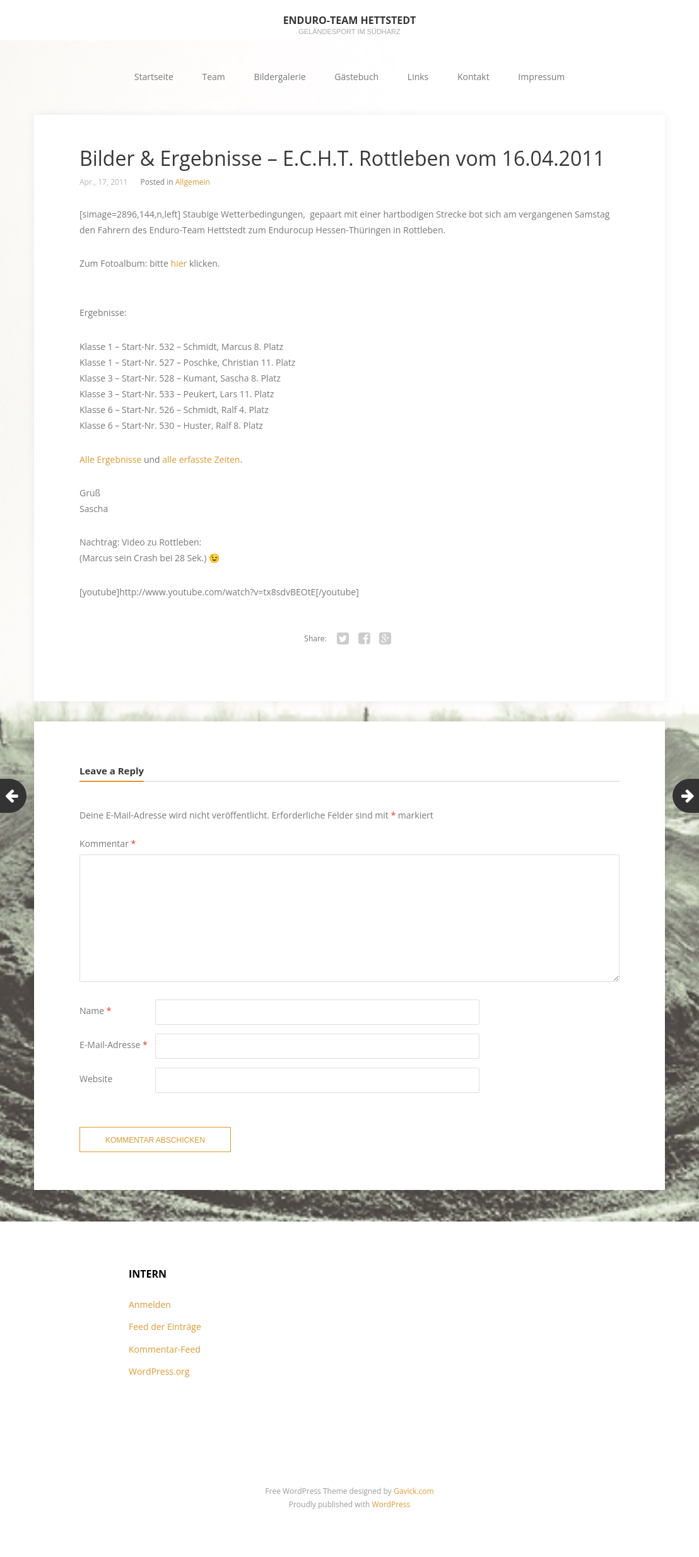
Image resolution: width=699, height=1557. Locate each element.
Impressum (541, 77)
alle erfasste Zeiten (201, 459)
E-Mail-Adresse (113, 1045)
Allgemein (192, 182)
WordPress (391, 1504)
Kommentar (107, 843)
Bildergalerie (279, 77)
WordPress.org (159, 1371)
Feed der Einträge (165, 1326)
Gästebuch (356, 77)
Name (95, 1011)
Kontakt (473, 77)
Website (95, 1079)
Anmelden (150, 1304)
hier (179, 263)
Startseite (153, 77)
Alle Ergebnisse (110, 459)
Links (418, 77)
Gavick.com (414, 1491)
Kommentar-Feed (165, 1349)
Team (214, 77)
